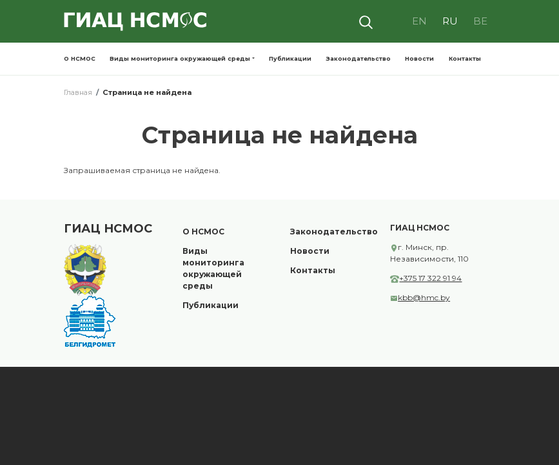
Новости (419, 58)
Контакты (465, 58)
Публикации (290, 58)
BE (480, 21)
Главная (78, 92)
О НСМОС (79, 58)
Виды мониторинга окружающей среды (180, 58)
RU (450, 21)
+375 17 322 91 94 (428, 278)
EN (419, 21)
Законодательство (358, 58)
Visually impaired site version (394, 21)
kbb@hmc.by (421, 297)
